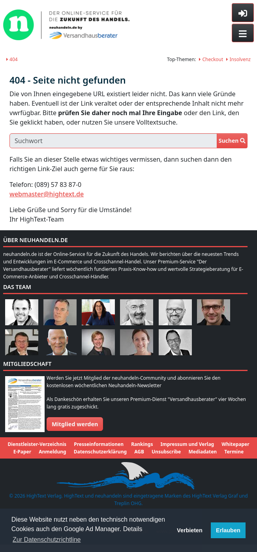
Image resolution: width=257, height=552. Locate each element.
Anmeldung (52, 451)
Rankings (142, 444)
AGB (139, 451)
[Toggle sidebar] (243, 12)
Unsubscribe (166, 451)
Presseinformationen (99, 444)
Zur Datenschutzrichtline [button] (47, 539)
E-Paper (22, 451)
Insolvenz (238, 59)
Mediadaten (202, 451)
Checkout (211, 59)
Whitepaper (235, 444)
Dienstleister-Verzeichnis (37, 444)
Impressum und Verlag (187, 444)
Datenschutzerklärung (100, 451)
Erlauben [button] (228, 530)
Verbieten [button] (190, 530)
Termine (234, 451)
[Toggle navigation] (243, 33)
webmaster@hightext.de (46, 194)
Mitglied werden (75, 424)
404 (12, 59)
